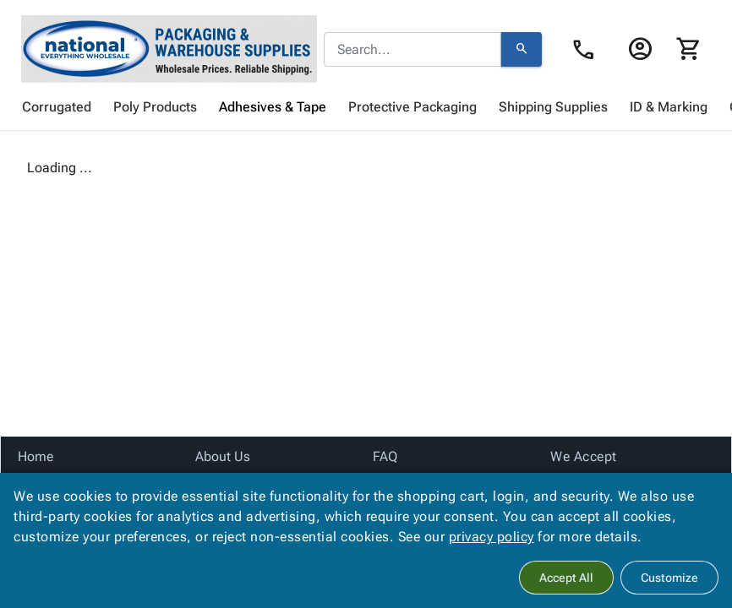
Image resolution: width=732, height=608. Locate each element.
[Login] (639, 48)
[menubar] (366, 107)
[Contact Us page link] (588, 49)
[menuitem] (56, 107)
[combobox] (412, 50)
